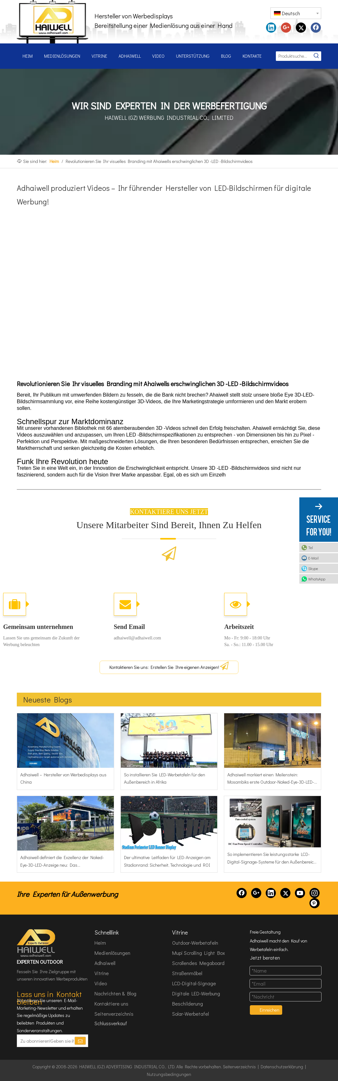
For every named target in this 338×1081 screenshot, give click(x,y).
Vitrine (101, 973)
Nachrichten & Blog (115, 993)
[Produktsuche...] (294, 56)
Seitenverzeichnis (113, 1013)
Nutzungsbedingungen (169, 1074)
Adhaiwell (104, 963)
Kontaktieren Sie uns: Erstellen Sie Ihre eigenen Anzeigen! (169, 666)
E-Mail (313, 557)
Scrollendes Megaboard (198, 963)
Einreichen (269, 1010)
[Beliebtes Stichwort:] (316, 56)
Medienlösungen (112, 952)
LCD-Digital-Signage (194, 983)
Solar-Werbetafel (190, 1013)
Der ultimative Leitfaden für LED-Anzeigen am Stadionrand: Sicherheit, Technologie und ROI (167, 861)
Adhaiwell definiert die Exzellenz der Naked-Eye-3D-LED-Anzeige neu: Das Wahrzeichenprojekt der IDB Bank (62, 861)
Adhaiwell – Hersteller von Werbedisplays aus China (63, 778)
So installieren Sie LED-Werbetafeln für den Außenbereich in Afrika (164, 778)
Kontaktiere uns (111, 1003)
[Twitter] (285, 893)
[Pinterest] (314, 903)
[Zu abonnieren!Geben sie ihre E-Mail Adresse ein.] (45, 1041)
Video (100, 983)
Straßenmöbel (187, 973)
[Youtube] (300, 893)
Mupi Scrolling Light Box (198, 952)
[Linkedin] (271, 893)
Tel (310, 547)
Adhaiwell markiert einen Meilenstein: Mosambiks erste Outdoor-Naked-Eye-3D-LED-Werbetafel (270, 779)
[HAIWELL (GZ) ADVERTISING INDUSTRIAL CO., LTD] (36, 943)
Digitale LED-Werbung (196, 993)
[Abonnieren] (80, 1041)
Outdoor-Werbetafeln (195, 942)
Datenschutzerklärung (282, 1067)
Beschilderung (187, 1003)
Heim (100, 942)
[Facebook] (242, 893)
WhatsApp (316, 578)
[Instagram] (314, 893)
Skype (313, 568)
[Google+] (256, 893)
